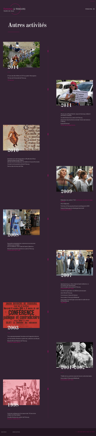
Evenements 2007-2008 (13, 250)
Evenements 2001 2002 (67, 380)
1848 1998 (63, 302)
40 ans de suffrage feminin (68, 125)
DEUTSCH (3, 432)
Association (16, 432)
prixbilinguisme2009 (66, 209)
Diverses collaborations (13, 342)
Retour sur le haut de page (85, 431)
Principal (90, 9)
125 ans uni (10, 80)
